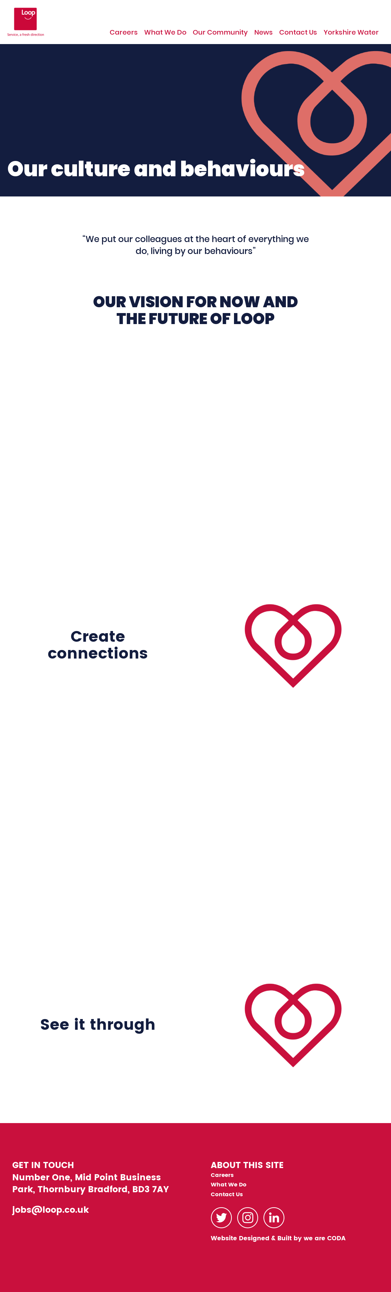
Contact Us (298, 32)
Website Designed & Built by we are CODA (278, 1239)
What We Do (165, 32)
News (263, 32)
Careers (124, 32)
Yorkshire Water (351, 32)
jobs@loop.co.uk (50, 1210)
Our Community (220, 32)
